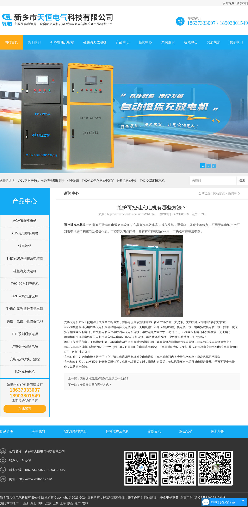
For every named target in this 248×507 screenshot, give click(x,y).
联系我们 (242, 3)
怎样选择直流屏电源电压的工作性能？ (104, 378)
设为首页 (228, 3)
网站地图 (217, 431)
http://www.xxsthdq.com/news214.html (131, 214)
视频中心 (190, 42)
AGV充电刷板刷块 (53, 180)
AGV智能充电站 (62, 42)
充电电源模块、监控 (25, 359)
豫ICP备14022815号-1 (209, 497)
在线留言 (24, 408)
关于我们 (34, 42)
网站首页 (11, 42)
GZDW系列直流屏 (25, 296)
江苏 (48, 503)
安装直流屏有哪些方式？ (96, 384)
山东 (55, 503)
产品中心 (122, 42)
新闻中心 (145, 42)
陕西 (70, 503)
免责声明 (186, 497)
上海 (63, 503)
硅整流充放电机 (94, 42)
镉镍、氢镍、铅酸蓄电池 (25, 321)
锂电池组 (73, 180)
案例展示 (168, 42)
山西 (26, 503)
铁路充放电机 (25, 371)
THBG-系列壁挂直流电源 (24, 309)
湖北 (33, 503)
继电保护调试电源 (25, 346)
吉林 (85, 503)
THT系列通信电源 (25, 334)
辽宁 (78, 503)
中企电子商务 (169, 497)
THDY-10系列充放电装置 (98, 180)
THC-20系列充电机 (152, 180)
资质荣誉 (213, 42)
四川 (41, 503)
